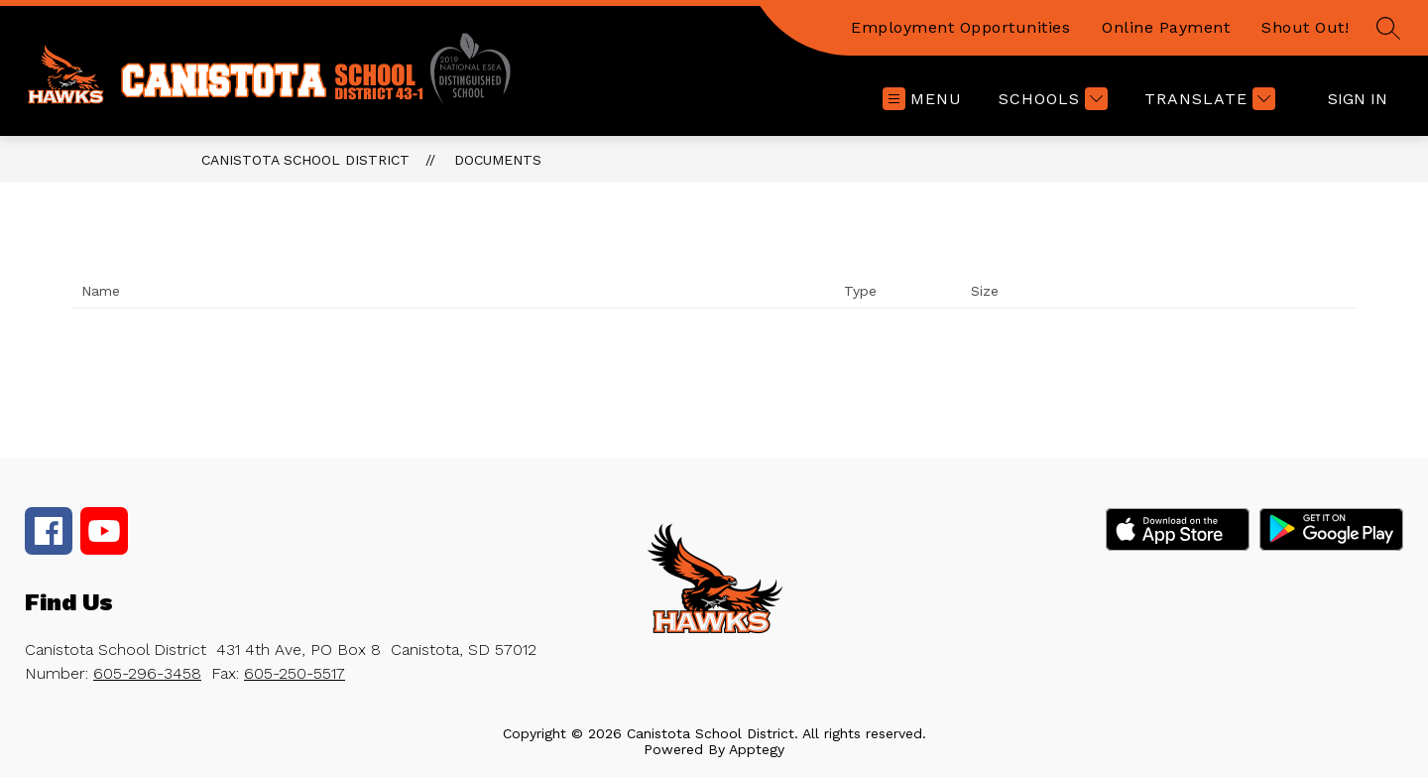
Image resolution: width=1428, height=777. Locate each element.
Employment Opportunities (960, 27)
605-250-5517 (294, 673)
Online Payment (1166, 27)
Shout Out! (1305, 27)
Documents (497, 160)
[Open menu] (922, 98)
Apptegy (756, 749)
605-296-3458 (147, 673)
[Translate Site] (1207, 98)
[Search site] (1388, 28)
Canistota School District (305, 160)
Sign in (1357, 98)
